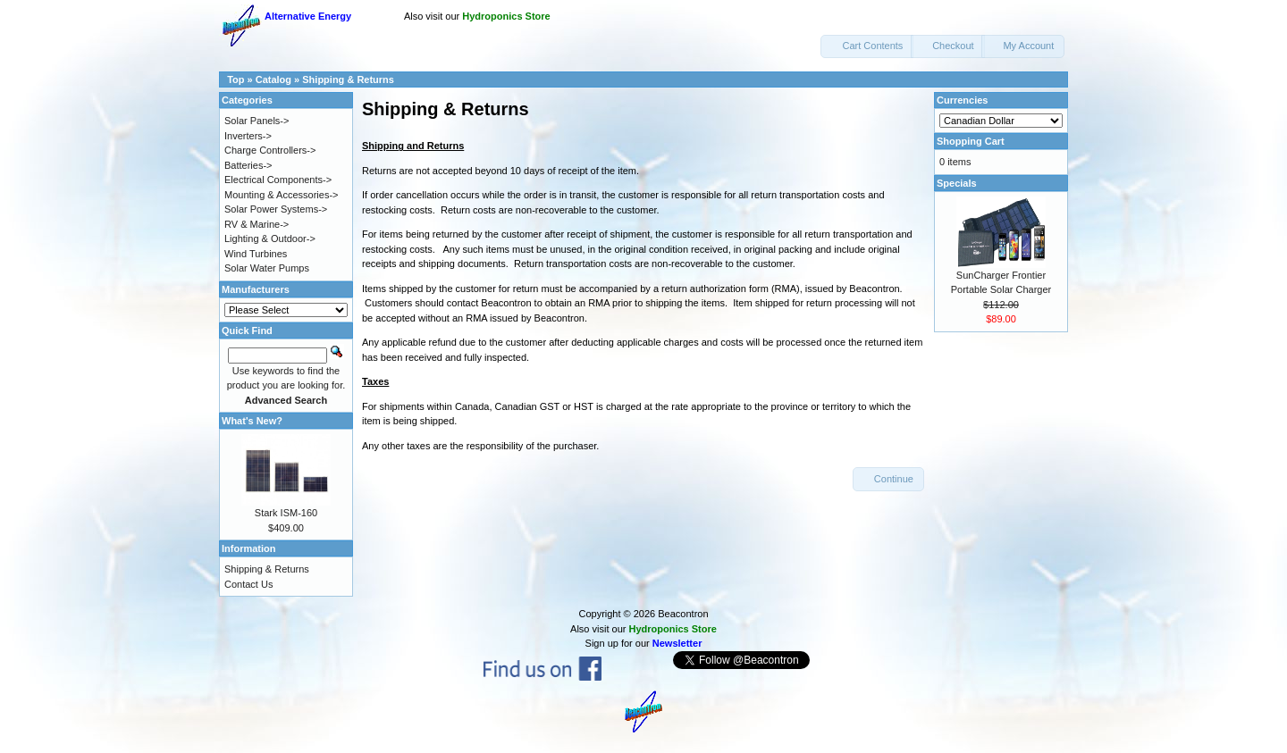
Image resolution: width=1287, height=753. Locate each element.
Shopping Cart (971, 141)
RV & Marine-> (256, 224)
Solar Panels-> (256, 120)
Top (235, 79)
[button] (866, 46)
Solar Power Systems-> (275, 209)
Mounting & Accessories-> (281, 194)
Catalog (273, 79)
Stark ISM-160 (286, 512)
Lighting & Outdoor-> (269, 238)
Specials (957, 183)
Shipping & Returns (348, 79)
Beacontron (683, 613)
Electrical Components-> (278, 179)
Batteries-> (248, 165)
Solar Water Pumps (266, 268)
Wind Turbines (255, 253)
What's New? (252, 420)
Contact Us (248, 584)
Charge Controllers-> (269, 150)
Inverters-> (248, 135)
